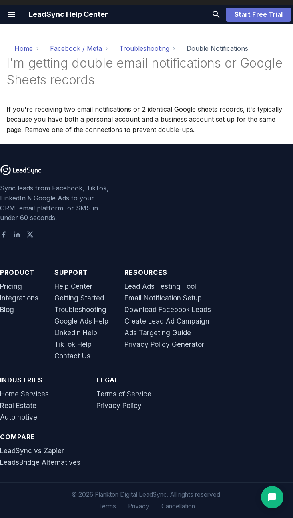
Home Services (24, 394)
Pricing (11, 286)
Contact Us (72, 356)
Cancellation (178, 506)
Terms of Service (123, 394)
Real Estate (18, 406)
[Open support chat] (272, 497)
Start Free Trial (259, 14)
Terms (107, 506)
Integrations (19, 298)
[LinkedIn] (16, 235)
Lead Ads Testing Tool (160, 286)
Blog (7, 310)
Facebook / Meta (76, 48)
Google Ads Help (81, 321)
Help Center (73, 286)
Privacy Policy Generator (164, 344)
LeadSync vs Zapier (32, 451)
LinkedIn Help (75, 333)
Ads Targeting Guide (157, 333)
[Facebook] (3, 235)
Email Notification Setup (163, 298)
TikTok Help (73, 344)
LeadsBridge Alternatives (40, 462)
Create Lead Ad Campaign (166, 321)
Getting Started (79, 298)
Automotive (18, 417)
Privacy (138, 506)
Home (23, 48)
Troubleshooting (144, 48)
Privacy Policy (119, 406)
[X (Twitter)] (30, 235)
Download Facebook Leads (167, 310)
